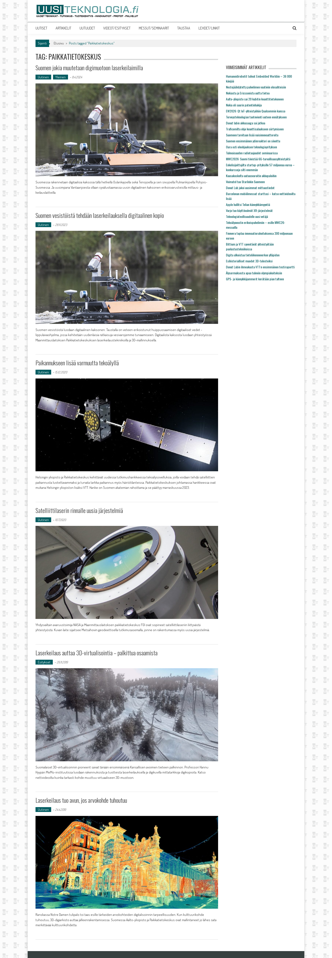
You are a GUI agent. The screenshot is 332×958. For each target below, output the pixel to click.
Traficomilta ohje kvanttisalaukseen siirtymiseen (255, 128)
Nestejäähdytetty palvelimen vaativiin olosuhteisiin (256, 87)
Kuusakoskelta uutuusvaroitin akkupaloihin (251, 175)
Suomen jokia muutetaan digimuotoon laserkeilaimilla (89, 67)
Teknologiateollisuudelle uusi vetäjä (247, 216)
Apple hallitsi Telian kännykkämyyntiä (248, 204)
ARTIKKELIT (63, 28)
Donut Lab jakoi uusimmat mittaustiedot (250, 187)
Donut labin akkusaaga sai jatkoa (245, 122)
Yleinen (60, 77)
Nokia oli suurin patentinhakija (244, 105)
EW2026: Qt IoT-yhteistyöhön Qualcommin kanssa (255, 110)
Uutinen (43, 77)
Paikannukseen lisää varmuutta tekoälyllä (77, 362)
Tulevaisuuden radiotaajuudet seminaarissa (252, 152)
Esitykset (44, 662)
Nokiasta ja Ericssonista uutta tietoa (248, 93)
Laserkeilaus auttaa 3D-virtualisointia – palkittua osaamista (96, 652)
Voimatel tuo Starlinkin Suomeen (245, 181)
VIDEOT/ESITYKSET (116, 28)
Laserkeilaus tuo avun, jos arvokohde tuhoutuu (81, 800)
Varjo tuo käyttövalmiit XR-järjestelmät (249, 210)
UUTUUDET (87, 28)
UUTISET (41, 28)
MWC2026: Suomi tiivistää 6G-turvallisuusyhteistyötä (258, 158)
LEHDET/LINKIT (209, 28)
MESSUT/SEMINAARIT (154, 28)
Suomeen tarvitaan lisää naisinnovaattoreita (252, 134)
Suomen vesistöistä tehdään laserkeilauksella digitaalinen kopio (100, 215)
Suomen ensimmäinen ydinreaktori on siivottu (253, 140)
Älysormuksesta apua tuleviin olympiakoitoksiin (254, 272)
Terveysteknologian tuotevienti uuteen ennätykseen (256, 116)
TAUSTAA (183, 28)
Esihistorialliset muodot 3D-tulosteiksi (249, 260)
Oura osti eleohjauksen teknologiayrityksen (251, 146)
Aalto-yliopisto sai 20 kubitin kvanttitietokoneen (255, 99)
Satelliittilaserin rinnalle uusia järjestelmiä (79, 510)
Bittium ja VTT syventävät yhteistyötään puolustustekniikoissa (250, 246)
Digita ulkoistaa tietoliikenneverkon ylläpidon (252, 254)
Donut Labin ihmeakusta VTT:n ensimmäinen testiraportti (260, 266)
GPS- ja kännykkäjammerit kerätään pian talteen (255, 278)
